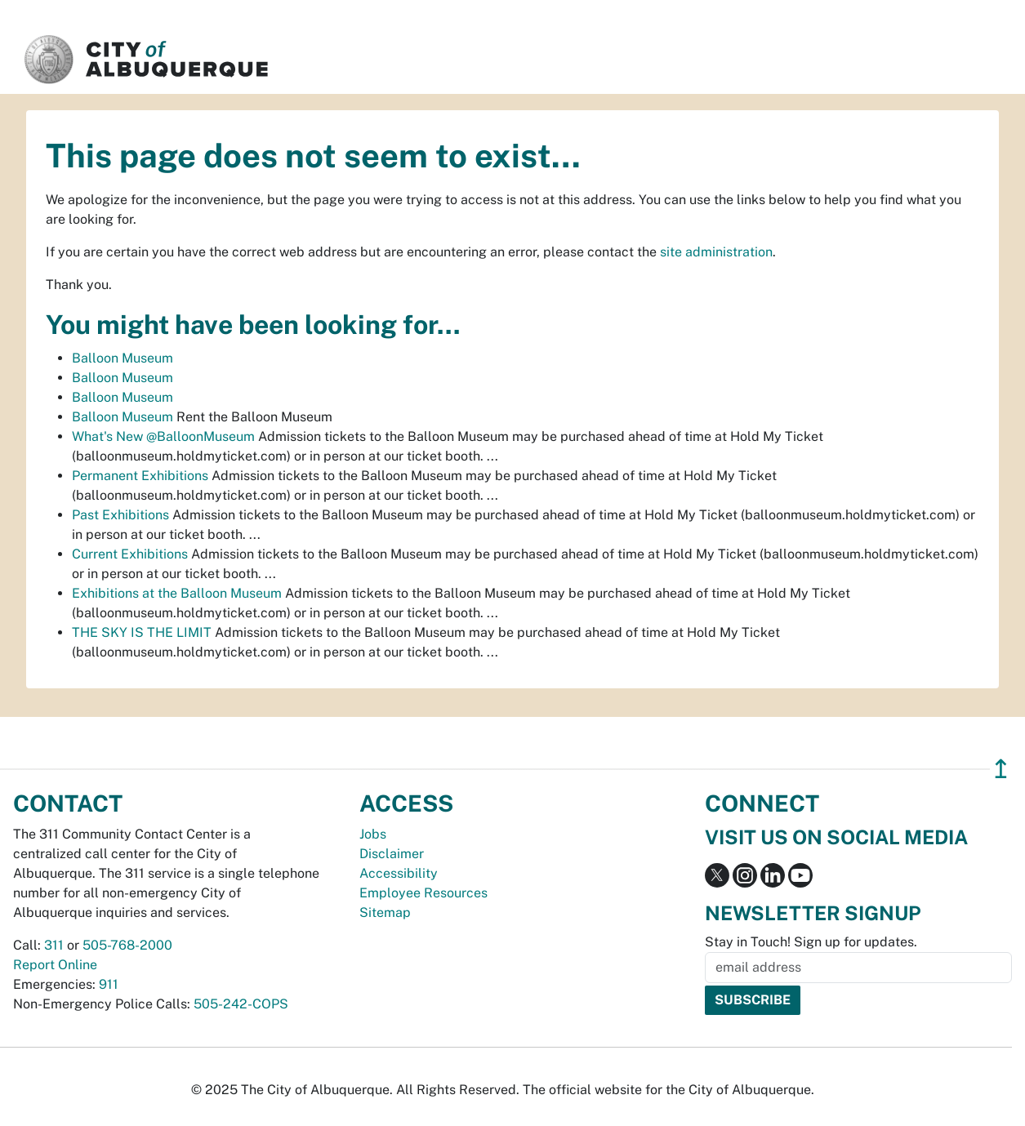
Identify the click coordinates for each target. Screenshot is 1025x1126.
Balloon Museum (122, 358)
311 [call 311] (54, 945)
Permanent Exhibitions (140, 475)
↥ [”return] (1001, 769)
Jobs (372, 834)
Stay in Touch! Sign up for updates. (811, 942)
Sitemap (385, 912)
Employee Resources (423, 893)
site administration (716, 252)
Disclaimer (391, 853)
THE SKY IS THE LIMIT (142, 632)
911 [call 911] (108, 984)
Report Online (55, 964)
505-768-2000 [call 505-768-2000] (127, 945)
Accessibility (398, 873)
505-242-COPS (241, 1004)
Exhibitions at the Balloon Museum (177, 593)
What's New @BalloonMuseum (163, 436)
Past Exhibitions (120, 515)
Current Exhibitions (130, 554)
